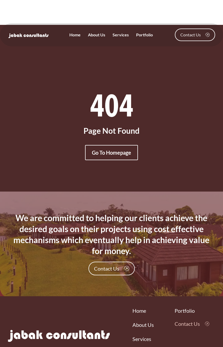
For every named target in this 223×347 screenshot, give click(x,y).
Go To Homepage (111, 152)
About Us (96, 34)
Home (75, 34)
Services (121, 34)
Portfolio (144, 34)
